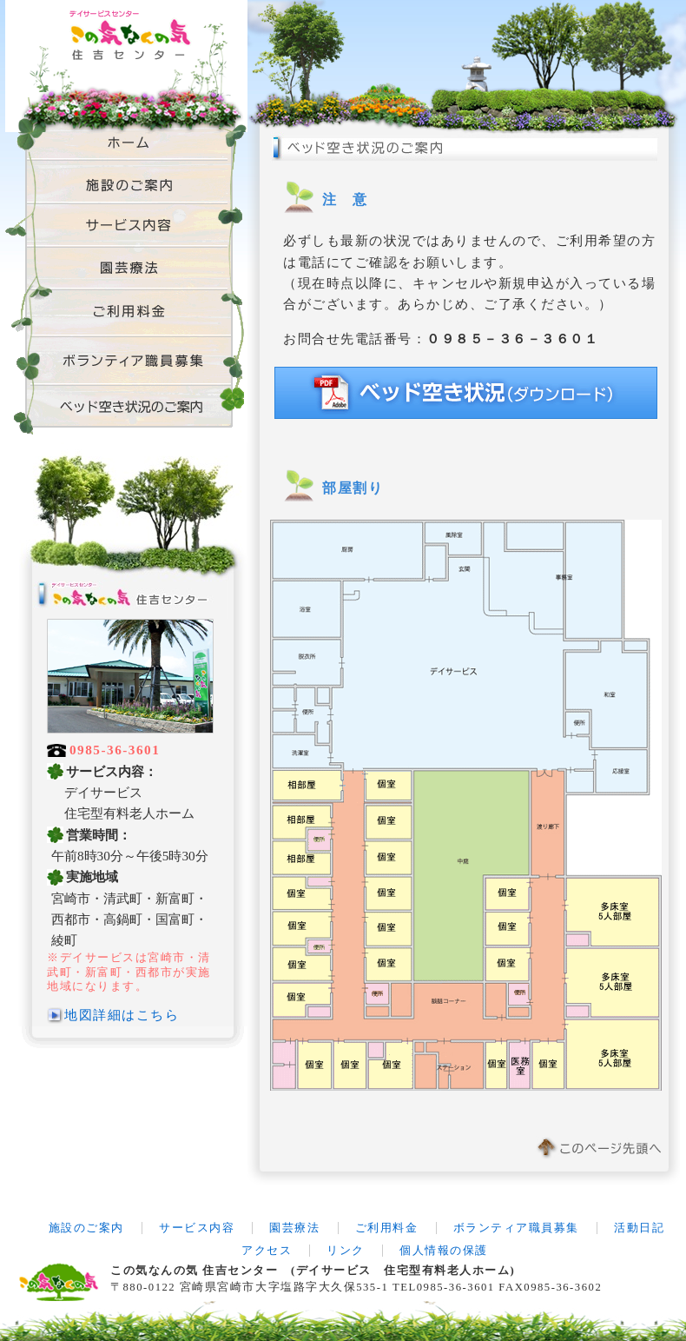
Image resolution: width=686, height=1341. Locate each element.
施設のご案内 (86, 1228)
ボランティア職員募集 (516, 1228)
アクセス (266, 1251)
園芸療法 (294, 1228)
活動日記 (639, 1228)
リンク (346, 1251)
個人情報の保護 (443, 1251)
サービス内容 (196, 1228)
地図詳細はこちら (121, 1014)
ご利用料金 (387, 1228)
